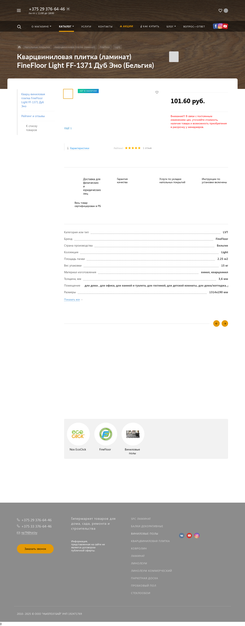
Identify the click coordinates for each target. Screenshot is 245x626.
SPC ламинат (141, 519)
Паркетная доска (144, 578)
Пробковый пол (143, 585)
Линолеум (139, 563)
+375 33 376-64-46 (36, 526)
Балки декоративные (147, 526)
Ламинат (138, 556)
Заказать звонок (35, 549)
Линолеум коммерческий (151, 571)
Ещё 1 (68, 128)
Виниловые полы (144, 533)
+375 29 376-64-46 (47, 9)
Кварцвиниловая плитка (150, 541)
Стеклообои (140, 593)
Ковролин (139, 548)
